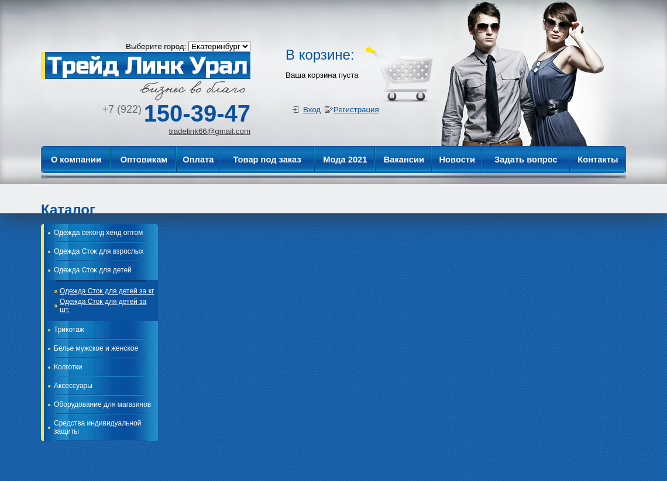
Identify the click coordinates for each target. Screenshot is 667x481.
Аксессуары (73, 386)
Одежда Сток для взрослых (99, 251)
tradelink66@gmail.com (209, 131)
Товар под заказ (267, 159)
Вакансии (404, 159)
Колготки (68, 367)
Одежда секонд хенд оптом (98, 233)
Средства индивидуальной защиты (97, 427)
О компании (76, 159)
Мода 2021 (345, 159)
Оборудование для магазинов (102, 404)
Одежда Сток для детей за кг (107, 291)
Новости (457, 159)
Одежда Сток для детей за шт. (103, 305)
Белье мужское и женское (96, 348)
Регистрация (356, 109)
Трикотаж (69, 330)
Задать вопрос (526, 159)
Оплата (198, 159)
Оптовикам (144, 159)
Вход (312, 109)
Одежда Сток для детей (93, 270)
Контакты (597, 159)
